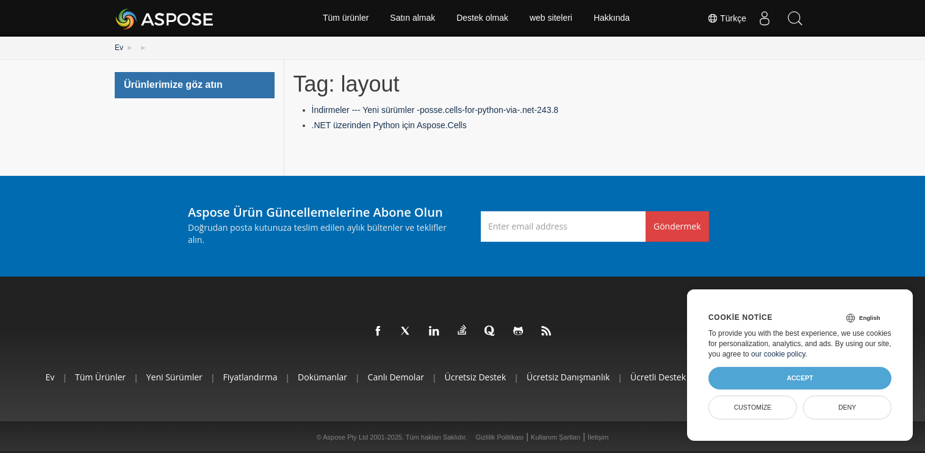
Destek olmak (482, 18)
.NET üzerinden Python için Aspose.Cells (389, 125)
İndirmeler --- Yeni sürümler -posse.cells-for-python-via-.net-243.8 (435, 110)
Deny (847, 407)
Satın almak (412, 18)
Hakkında (612, 18)
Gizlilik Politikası (500, 437)
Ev (119, 47)
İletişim (598, 437)
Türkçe (726, 18)
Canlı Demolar (395, 377)
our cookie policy (778, 354)
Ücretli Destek (658, 377)
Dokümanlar (322, 377)
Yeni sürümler (174, 377)
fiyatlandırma (250, 377)
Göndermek (677, 226)
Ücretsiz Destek (475, 377)
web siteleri (551, 18)
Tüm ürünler (346, 18)
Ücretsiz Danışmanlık (568, 377)
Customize (753, 407)
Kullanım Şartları (555, 437)
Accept (799, 378)
